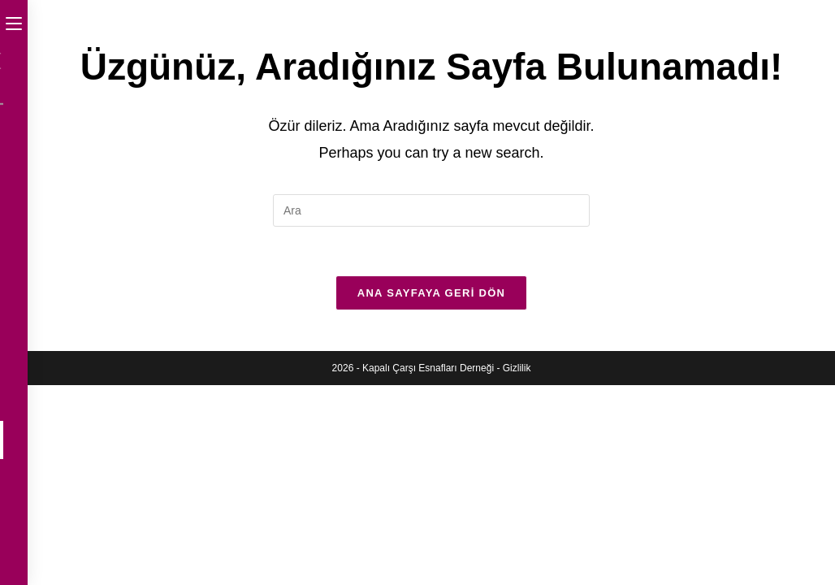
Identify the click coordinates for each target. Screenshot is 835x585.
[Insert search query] (431, 210)
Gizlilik (517, 368)
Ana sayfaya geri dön (431, 293)
